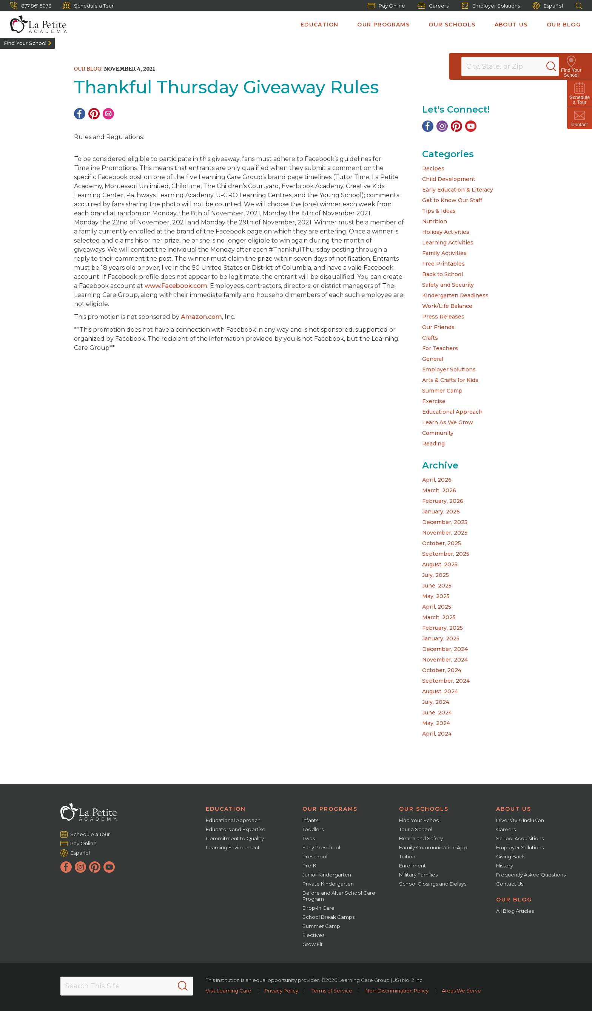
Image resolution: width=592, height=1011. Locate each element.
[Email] (108, 113)
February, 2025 (442, 628)
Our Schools (452, 24)
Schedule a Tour (88, 5)
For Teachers (440, 348)
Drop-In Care (318, 908)
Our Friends (438, 327)
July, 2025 (435, 575)
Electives (313, 935)
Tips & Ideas (439, 210)
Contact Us (509, 884)
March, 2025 (439, 617)
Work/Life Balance (447, 306)
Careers (433, 6)
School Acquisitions (520, 838)
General (432, 359)
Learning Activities (447, 242)
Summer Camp (442, 390)
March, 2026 (439, 490)
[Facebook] (79, 113)
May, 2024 (436, 723)
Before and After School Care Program (338, 896)
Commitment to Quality (235, 838)
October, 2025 (441, 543)
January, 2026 (441, 511)
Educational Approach (452, 411)
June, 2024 (437, 712)
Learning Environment (233, 847)
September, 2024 (446, 680)
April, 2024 (437, 733)
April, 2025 (436, 606)
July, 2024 (435, 702)
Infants (310, 820)
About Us (511, 24)
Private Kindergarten (328, 884)
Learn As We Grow (447, 422)
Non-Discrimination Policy (397, 991)
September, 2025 (445, 553)
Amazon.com (201, 316)
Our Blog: (88, 68)
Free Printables (443, 263)
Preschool (314, 856)
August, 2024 (440, 691)
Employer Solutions (490, 6)
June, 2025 (437, 585)
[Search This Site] (126, 986)
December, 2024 (445, 649)
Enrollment (412, 866)
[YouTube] (470, 126)
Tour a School (415, 829)
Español (548, 5)
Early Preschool (321, 847)
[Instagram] (442, 126)
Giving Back (510, 856)
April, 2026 (437, 479)
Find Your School (25, 43)
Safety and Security (448, 284)
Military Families (418, 875)
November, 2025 (444, 532)
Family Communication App (433, 847)
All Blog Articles (515, 911)
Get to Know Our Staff (452, 200)
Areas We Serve (461, 991)
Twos (308, 838)
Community (437, 433)
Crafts (430, 337)
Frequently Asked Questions (531, 875)
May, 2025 (436, 596)
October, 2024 (441, 670)
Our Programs (383, 24)
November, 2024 (445, 659)
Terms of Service (331, 991)
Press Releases (443, 316)
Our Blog (564, 24)
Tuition (407, 856)
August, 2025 (440, 564)
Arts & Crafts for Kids (450, 380)
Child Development (448, 179)
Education (320, 24)
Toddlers (313, 829)
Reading (433, 443)
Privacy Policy (281, 991)
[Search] (559, 66)
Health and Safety (421, 838)
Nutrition (434, 221)
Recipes (433, 168)
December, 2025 (444, 522)
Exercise (434, 401)
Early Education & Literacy (457, 189)
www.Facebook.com (176, 285)
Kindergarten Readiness (455, 295)
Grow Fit (312, 944)
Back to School (442, 274)
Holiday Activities (445, 232)
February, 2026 (442, 501)
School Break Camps (328, 917)
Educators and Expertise (235, 829)
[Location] (515, 66)
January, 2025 (440, 638)
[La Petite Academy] (35, 24)
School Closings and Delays (432, 884)
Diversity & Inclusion (520, 820)
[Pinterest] (94, 113)
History (504, 866)
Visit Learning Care (228, 991)
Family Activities (444, 253)
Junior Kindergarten (326, 875)
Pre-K (309, 866)
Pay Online (386, 6)
